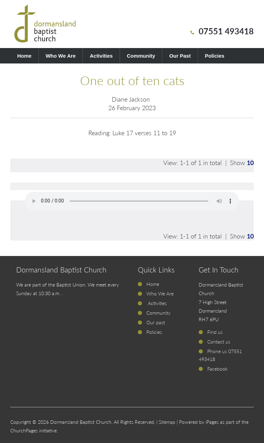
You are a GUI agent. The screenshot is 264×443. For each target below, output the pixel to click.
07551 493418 (226, 31)
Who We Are (61, 56)
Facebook (217, 369)
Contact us (218, 342)
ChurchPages (24, 430)
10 (250, 162)
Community (141, 56)
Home (24, 56)
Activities (101, 56)
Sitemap (167, 422)
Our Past (180, 56)
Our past (155, 322)
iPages (212, 422)
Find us (215, 332)
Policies (214, 56)
